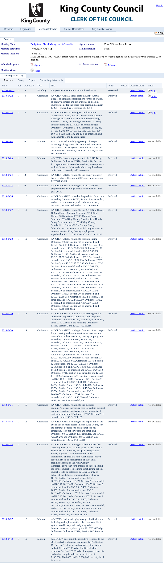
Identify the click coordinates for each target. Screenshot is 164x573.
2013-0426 (7, 196)
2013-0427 (7, 209)
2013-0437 (7, 519)
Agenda (38, 65)
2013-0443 (7, 538)
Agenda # (29, 85)
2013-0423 (7, 112)
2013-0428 (7, 238)
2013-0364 (7, 141)
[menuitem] (8, 80)
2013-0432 (7, 421)
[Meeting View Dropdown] (51, 80)
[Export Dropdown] (32, 80)
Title (53, 85)
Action (111, 85)
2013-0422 (7, 95)
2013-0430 (7, 330)
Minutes (112, 65)
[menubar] (32, 80)
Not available (154, 141)
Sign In (159, 5)
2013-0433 (7, 444)
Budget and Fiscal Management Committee (53, 44)
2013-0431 (7, 404)
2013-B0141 (8, 90)
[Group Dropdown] (21, 80)
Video (37, 70)
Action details (137, 90)
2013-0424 (7, 174)
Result (124, 85)
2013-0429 (7, 313)
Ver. (20, 85)
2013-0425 (7, 185)
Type (39, 85)
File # (4, 85)
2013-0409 (7, 158)
